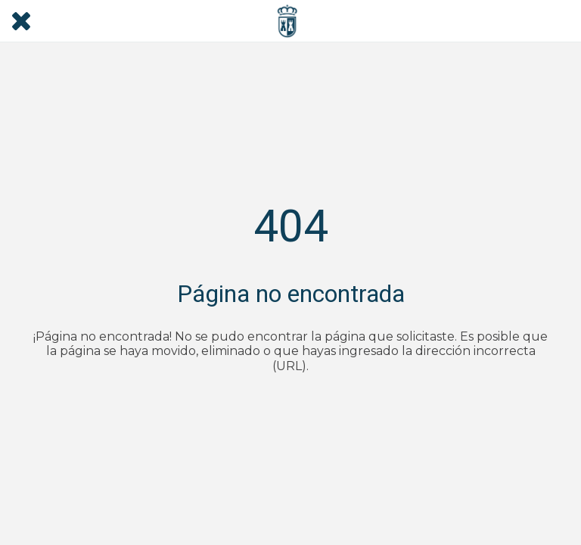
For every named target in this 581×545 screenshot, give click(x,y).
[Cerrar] (21, 21)
